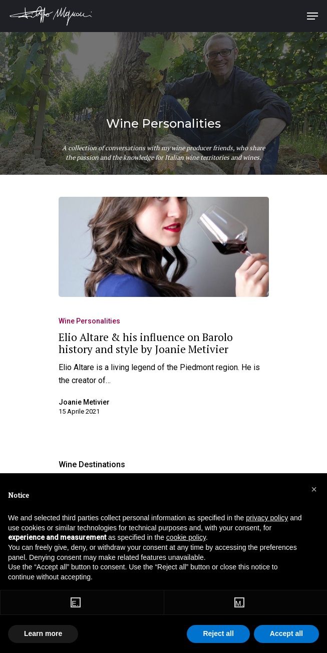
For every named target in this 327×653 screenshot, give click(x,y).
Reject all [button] (218, 633)
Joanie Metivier (84, 402)
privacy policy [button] (267, 518)
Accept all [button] (286, 633)
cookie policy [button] (186, 537)
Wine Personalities (89, 321)
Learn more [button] (43, 633)
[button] (314, 489)
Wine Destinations (92, 464)
